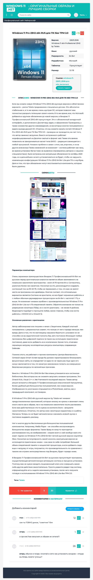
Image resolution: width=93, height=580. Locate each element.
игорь (22, 531)
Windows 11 (15, 8)
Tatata (21, 480)
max (21, 516)
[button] (80, 15)
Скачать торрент (64, 88)
